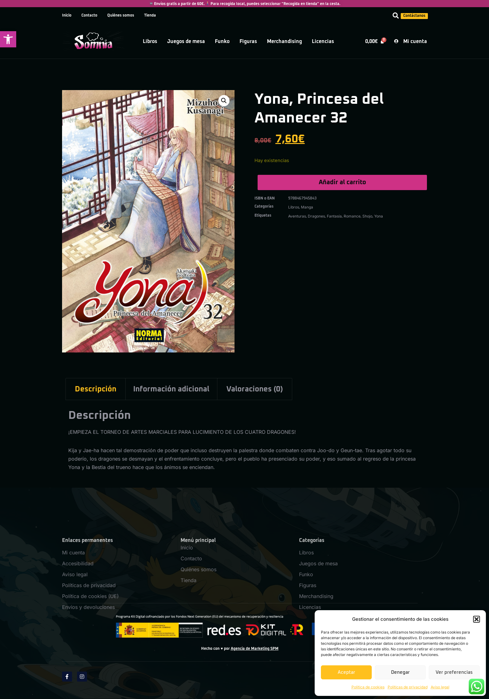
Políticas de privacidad (408, 687)
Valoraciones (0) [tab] (254, 389)
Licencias (323, 41)
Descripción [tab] (95, 389)
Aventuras (297, 216)
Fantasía (334, 216)
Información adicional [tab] (171, 389)
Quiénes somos (120, 15)
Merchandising (284, 41)
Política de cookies (368, 687)
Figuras (248, 41)
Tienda (150, 15)
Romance (352, 216)
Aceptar (346, 672)
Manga (307, 207)
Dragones (316, 216)
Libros (150, 41)
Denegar (400, 672)
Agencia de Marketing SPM (254, 649)
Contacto (89, 15)
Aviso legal (440, 687)
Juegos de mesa (186, 41)
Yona (378, 216)
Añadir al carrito (342, 182)
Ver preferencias (454, 672)
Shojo (367, 216)
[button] (8, 39)
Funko (222, 41)
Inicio (66, 15)
